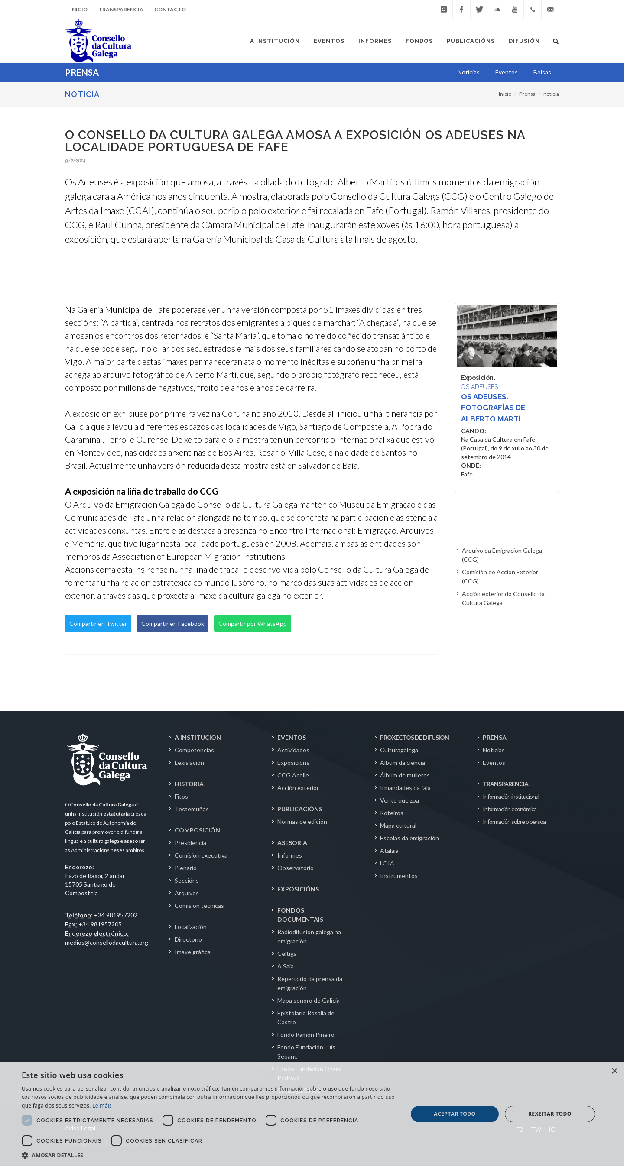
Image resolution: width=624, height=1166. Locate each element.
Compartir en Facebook (172, 623)
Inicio (79, 9)
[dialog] (312, 1114)
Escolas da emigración (409, 838)
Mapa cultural (398, 825)
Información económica (509, 809)
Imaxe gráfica (193, 951)
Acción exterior (298, 787)
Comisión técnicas (199, 905)
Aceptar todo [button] (454, 1113)
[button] (209, 1155)
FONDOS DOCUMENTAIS (300, 915)
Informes (289, 855)
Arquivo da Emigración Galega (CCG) (502, 555)
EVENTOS (291, 737)
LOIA (387, 863)
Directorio (188, 939)
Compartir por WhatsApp (252, 623)
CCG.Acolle (293, 775)
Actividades (293, 750)
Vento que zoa (399, 800)
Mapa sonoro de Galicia (308, 1000)
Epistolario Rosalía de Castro (306, 1017)
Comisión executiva (201, 855)
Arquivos (187, 893)
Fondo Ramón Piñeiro (306, 1034)
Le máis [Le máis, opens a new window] (102, 1105)
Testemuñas (192, 809)
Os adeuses (479, 386)
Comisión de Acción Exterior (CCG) (500, 576)
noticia (551, 94)
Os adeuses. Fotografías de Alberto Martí (493, 407)
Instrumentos (399, 875)
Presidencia (190, 842)
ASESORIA (292, 842)
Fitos (181, 796)
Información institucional (511, 796)
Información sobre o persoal (514, 821)
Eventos (494, 762)
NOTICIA (82, 94)
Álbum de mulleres (405, 775)
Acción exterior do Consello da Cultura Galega (503, 598)
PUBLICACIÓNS (299, 809)
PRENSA (495, 737)
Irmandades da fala (405, 787)
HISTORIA (189, 783)
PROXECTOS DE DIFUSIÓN (414, 737)
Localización (191, 926)
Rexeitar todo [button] (550, 1113)
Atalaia (389, 850)
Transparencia (120, 9)
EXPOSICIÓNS (298, 889)
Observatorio (295, 867)
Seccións (187, 880)
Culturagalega (399, 750)
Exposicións (293, 762)
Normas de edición (302, 821)
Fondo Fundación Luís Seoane (306, 1051)
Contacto (170, 9)
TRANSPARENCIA (505, 783)
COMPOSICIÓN (197, 830)
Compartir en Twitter (98, 623)
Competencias (194, 750)
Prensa (527, 94)
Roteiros (391, 812)
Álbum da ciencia (402, 762)
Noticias (494, 750)
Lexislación (189, 762)
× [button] (614, 1071)
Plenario (186, 867)
